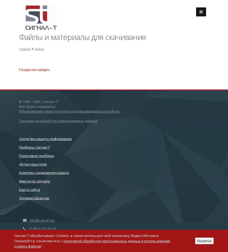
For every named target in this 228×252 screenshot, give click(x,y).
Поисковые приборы (36, 155)
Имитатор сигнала (34, 181)
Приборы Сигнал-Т (34, 147)
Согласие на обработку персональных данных (58, 120)
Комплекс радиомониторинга (44, 172)
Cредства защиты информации (45, 138)
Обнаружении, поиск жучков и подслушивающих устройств (69, 111)
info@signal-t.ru (42, 220)
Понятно (204, 240)
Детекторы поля (33, 164)
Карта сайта (29, 189)
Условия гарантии (34, 198)
